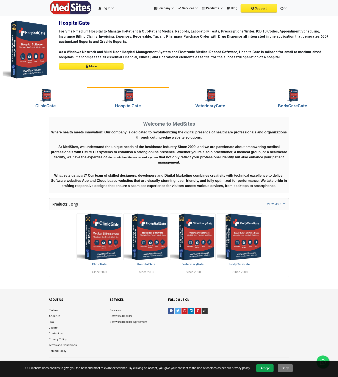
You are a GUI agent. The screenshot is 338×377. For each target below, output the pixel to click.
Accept (265, 368)
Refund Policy (57, 350)
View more (276, 204)
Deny (285, 368)
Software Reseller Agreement (128, 321)
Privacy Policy (58, 339)
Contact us (56, 333)
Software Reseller (121, 316)
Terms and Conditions (63, 345)
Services (115, 310)
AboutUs (54, 316)
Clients (53, 327)
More (91, 66)
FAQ (51, 321)
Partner (53, 310)
